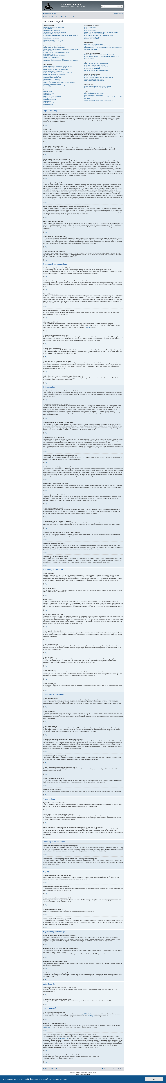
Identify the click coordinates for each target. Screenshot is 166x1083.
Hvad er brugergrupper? (90, 30)
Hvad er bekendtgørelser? (49, 99)
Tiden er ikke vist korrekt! (49, 50)
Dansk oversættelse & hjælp (83, 1074)
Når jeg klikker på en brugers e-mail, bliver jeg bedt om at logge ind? (60, 60)
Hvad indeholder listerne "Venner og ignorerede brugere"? (99, 54)
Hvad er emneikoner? (48, 104)
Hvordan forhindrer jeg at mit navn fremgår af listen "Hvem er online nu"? (61, 49)
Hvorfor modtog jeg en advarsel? (51, 79)
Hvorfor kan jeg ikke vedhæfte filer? (52, 77)
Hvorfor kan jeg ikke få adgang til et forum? (54, 76)
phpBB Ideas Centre (48, 1027)
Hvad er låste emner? (48, 102)
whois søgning (63, 1038)
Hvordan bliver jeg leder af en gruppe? (94, 33)
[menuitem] (54, 13)
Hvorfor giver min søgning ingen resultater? (95, 65)
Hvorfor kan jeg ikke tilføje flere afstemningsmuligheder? (57, 72)
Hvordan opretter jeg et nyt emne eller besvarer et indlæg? (58, 66)
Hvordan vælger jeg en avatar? (51, 57)
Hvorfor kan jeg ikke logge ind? (51, 33)
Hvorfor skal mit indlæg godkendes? (52, 84)
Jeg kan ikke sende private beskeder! (93, 44)
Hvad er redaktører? (89, 28)
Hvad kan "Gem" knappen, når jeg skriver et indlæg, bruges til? (59, 82)
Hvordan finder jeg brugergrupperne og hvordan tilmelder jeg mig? (101, 32)
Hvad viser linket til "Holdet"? (91, 38)
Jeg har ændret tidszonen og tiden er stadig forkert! (56, 52)
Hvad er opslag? (47, 101)
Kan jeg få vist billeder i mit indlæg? (52, 96)
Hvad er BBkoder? (48, 91)
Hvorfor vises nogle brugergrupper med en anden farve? (98, 35)
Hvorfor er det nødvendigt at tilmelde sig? (53, 27)
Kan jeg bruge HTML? (48, 93)
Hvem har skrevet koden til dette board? (94, 93)
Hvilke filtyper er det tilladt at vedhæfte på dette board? (98, 86)
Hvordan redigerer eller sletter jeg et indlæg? (54, 67)
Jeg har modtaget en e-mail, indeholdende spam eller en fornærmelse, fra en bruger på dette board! (103, 48)
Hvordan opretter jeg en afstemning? (52, 71)
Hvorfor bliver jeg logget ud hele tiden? (53, 40)
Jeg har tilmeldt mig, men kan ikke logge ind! (54, 32)
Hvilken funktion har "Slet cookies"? (52, 42)
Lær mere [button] (63, 1079)
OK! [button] (154, 1079)
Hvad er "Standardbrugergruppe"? (92, 37)
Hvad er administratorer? (90, 27)
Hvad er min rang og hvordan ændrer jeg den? (55, 59)
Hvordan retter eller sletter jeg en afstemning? (55, 74)
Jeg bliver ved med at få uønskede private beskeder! (97, 46)
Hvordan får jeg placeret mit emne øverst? (54, 85)
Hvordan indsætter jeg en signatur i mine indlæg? (55, 69)
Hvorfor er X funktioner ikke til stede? (93, 95)
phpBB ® (88, 327)
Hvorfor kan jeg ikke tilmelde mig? (51, 30)
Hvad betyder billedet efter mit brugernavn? (54, 55)
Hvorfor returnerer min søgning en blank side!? (96, 67)
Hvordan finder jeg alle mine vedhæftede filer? (96, 87)
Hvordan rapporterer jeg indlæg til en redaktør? (55, 80)
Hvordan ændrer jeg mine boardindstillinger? (54, 47)
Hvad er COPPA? (47, 28)
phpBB (77, 1072)
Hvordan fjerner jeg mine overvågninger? (94, 80)
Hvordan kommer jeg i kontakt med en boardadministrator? (99, 100)
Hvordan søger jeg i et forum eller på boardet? (96, 63)
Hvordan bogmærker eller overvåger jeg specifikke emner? (99, 77)
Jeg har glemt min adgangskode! (51, 38)
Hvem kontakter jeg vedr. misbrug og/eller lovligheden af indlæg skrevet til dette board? (103, 97)
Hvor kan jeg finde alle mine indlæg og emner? (96, 70)
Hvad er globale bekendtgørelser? (52, 98)
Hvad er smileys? (47, 94)
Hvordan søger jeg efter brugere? (92, 68)
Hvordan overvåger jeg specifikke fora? (94, 79)
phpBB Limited (86, 1014)
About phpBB (91, 1016)
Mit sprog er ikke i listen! (49, 54)
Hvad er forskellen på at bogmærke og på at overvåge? (98, 75)
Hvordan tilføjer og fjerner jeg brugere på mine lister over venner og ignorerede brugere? (101, 57)
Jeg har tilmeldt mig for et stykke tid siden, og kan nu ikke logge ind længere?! (60, 36)
